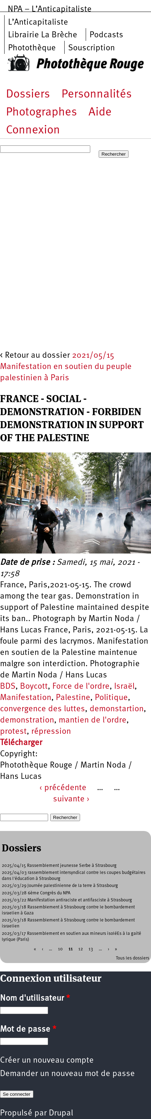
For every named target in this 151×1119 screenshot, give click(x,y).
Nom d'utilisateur (35, 998)
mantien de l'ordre (92, 720)
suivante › (71, 799)
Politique (111, 698)
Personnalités (96, 94)
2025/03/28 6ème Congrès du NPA (36, 893)
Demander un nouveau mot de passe (67, 1074)
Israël (124, 686)
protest (13, 731)
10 (60, 948)
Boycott (34, 686)
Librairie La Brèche (42, 35)
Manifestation (25, 698)
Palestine (73, 698)
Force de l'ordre (81, 686)
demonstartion (117, 709)
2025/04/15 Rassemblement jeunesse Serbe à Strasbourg (59, 865)
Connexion (33, 130)
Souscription (91, 48)
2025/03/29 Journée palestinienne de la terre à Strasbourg (60, 885)
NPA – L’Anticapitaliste (50, 9)
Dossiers (28, 94)
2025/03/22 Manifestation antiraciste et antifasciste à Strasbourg (67, 900)
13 (90, 948)
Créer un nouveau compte (47, 1060)
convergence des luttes (42, 709)
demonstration (27, 720)
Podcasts (106, 35)
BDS (7, 686)
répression (51, 731)
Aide (100, 112)
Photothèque (32, 48)
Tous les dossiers (132, 958)
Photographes (41, 112)
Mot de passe (28, 1029)
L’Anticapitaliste (38, 22)
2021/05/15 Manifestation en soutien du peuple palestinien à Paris (66, 366)
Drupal (61, 1113)
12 (80, 948)
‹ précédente (62, 788)
